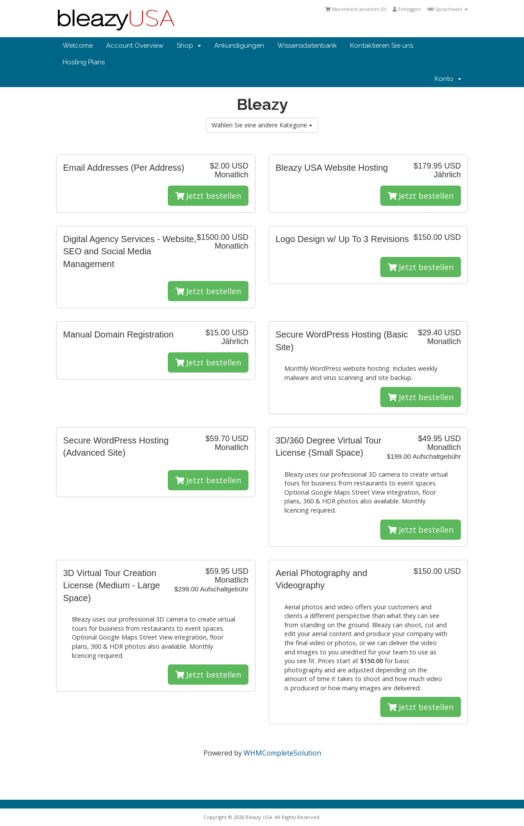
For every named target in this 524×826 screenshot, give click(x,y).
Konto (448, 79)
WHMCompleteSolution (282, 753)
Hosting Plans (84, 62)
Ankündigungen (239, 45)
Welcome (78, 45)
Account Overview (134, 45)
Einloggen (407, 9)
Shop (189, 45)
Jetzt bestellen (208, 195)
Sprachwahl (448, 9)
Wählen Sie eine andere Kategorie (262, 125)
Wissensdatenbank (307, 45)
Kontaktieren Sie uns (381, 45)
